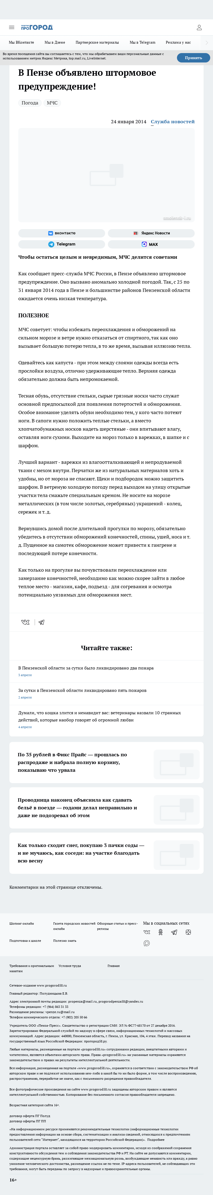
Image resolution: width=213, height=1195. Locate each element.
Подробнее (155, 1140)
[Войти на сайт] (199, 27)
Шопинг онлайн (21, 923)
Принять (193, 57)
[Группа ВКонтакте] (61, 233)
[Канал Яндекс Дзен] (188, 932)
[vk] (26, 622)
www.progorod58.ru (52, 985)
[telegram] (43, 622)
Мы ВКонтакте (21, 42)
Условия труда (70, 966)
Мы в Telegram (143, 42)
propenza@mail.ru (82, 1001)
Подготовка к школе (25, 940)
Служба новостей (173, 121)
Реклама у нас (178, 42)
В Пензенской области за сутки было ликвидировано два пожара (106, 672)
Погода (30, 103)
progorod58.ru (93, 1049)
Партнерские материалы (97, 42)
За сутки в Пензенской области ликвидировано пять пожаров (106, 694)
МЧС (52, 103)
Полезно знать (64, 940)
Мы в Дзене (55, 42)
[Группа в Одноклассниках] (161, 932)
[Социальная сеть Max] (151, 244)
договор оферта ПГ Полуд (29, 1116)
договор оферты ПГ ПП (27, 1121)
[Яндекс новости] (151, 233)
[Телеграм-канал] (61, 244)
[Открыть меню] (11, 27)
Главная (114, 966)
